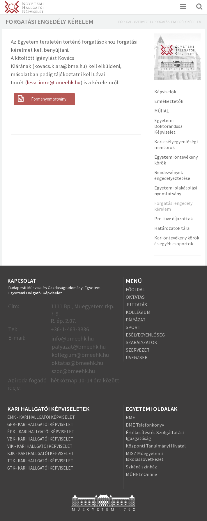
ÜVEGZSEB (137, 357)
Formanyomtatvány (41, 99)
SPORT (133, 327)
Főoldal (125, 22)
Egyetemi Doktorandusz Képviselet (168, 126)
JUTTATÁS (136, 304)
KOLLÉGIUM (138, 312)
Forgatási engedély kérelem (173, 206)
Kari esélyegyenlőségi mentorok (176, 144)
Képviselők (165, 91)
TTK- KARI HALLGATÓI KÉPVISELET (40, 460)
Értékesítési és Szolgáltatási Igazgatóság (155, 435)
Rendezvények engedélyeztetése (172, 175)
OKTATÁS (135, 297)
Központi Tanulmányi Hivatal (156, 446)
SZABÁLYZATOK (141, 342)
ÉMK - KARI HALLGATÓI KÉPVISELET (41, 417)
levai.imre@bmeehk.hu (54, 82)
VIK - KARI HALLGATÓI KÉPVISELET (39, 446)
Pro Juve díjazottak (173, 218)
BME (130, 417)
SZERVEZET (138, 350)
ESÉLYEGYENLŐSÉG (145, 335)
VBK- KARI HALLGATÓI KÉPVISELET (40, 439)
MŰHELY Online (141, 474)
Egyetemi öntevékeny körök (176, 160)
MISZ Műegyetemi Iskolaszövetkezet (145, 456)
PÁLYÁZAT (136, 320)
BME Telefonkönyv (145, 425)
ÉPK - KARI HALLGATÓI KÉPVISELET (40, 431)
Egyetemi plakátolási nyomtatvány (175, 190)
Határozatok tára (172, 228)
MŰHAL (161, 111)
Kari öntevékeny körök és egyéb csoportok (176, 240)
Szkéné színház (141, 467)
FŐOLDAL (135, 289)
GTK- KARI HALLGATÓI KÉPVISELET (40, 468)
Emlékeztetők (168, 101)
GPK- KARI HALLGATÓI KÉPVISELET (40, 424)
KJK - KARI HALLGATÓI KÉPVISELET (40, 453)
